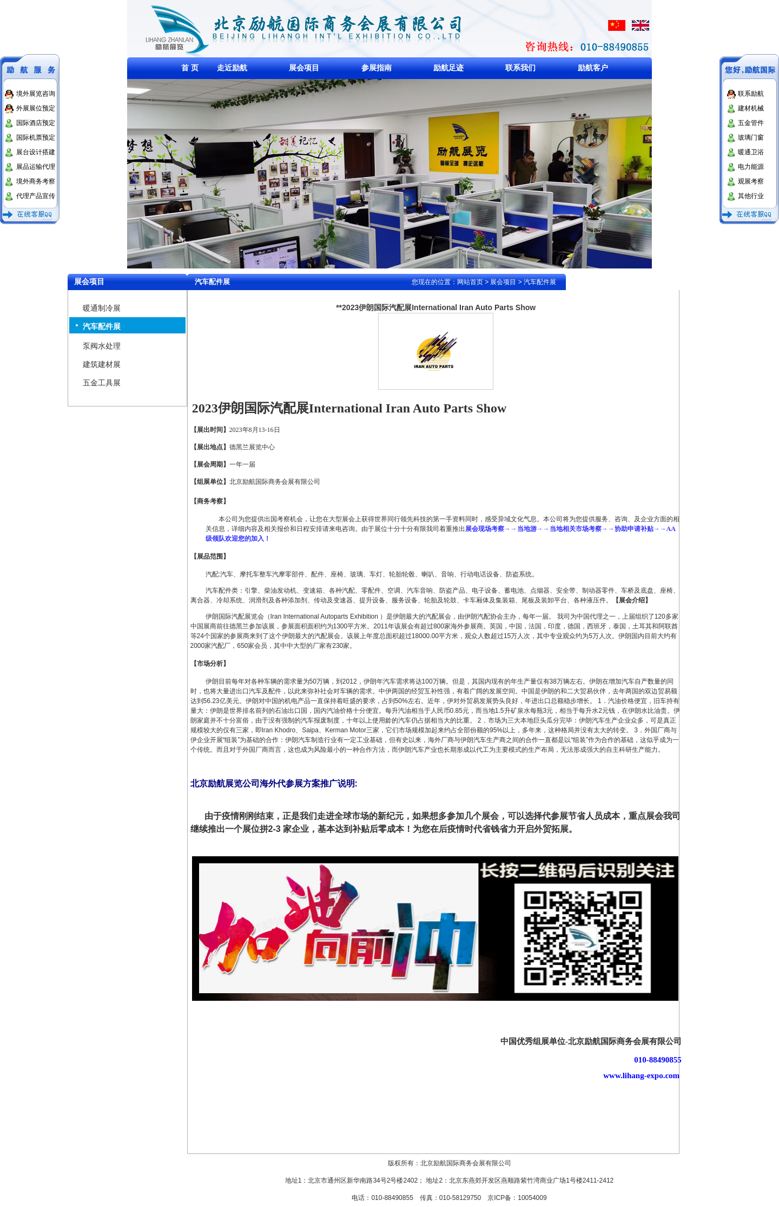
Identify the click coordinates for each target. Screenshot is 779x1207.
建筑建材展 (102, 364)
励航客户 (593, 67)
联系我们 (520, 67)
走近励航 (232, 67)
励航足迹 (448, 67)
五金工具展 (102, 382)
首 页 (190, 67)
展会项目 (304, 67)
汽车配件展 (102, 326)
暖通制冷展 (102, 308)
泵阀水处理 (102, 346)
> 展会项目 (500, 282)
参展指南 (376, 67)
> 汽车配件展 (536, 282)
